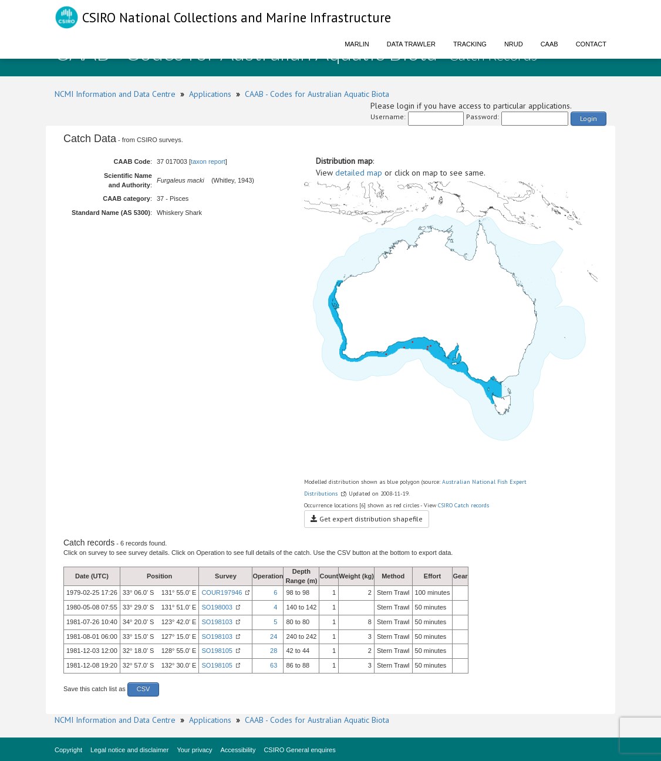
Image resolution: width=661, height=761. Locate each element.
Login (588, 118)
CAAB (549, 44)
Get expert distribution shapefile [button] (367, 518)
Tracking (470, 44)
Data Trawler (411, 44)
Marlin (357, 44)
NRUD (513, 44)
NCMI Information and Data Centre (115, 94)
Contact (591, 44)
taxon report (208, 161)
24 (273, 636)
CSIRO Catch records (463, 505)
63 (273, 665)
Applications (210, 94)
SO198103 (216, 621)
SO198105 (216, 650)
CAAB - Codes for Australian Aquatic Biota (317, 94)
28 (273, 650)
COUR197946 (221, 592)
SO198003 (216, 607)
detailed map (358, 172)
